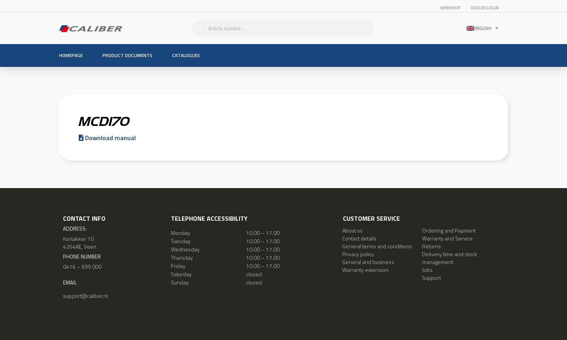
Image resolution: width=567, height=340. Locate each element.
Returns (431, 246)
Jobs (427, 270)
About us (352, 230)
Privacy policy (358, 254)
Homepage (71, 55)
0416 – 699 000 (82, 266)
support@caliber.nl (85, 296)
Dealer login (485, 8)
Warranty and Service (447, 238)
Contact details (359, 238)
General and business (368, 262)
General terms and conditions (377, 246)
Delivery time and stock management (449, 258)
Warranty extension (365, 270)
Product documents (127, 55)
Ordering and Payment (449, 230)
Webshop (450, 8)
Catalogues (186, 55)
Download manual (107, 137)
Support (431, 277)
